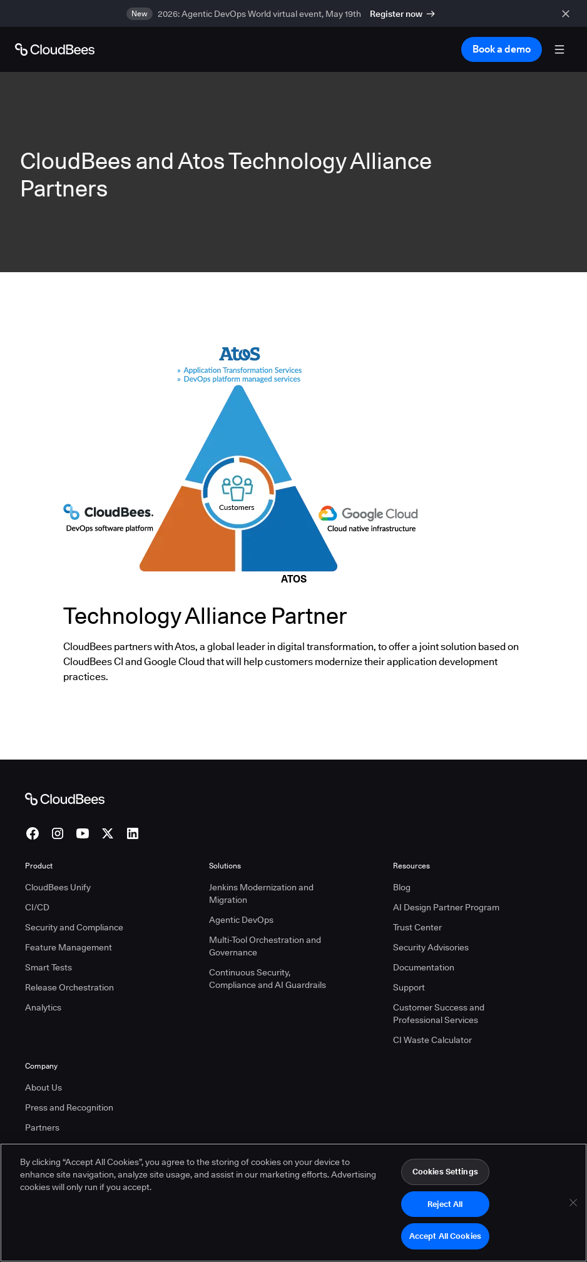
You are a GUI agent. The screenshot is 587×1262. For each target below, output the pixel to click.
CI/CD (37, 907)
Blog (402, 887)
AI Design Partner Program (446, 907)
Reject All (444, 1205)
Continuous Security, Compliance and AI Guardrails (267, 978)
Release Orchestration (69, 987)
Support (409, 987)
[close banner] (568, 13)
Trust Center (417, 927)
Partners (42, 1127)
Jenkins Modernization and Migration (261, 893)
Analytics (43, 1007)
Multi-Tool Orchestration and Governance (265, 946)
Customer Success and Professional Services (438, 1013)
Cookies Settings (445, 1173)
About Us (43, 1087)
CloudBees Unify (58, 887)
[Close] (573, 1204)
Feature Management (68, 947)
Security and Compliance (74, 927)
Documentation (423, 967)
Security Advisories (431, 947)
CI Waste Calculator (432, 1040)
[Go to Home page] (54, 49)
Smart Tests (48, 967)
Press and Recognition (69, 1107)
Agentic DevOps (241, 920)
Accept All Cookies (445, 1238)
